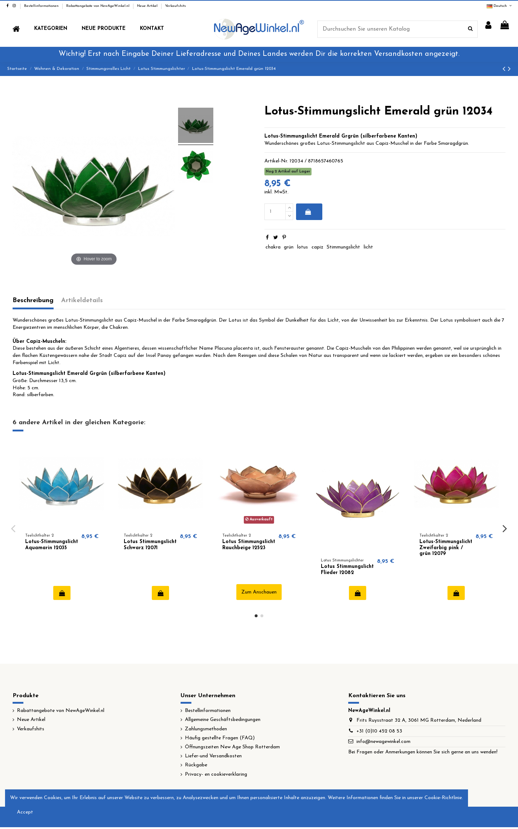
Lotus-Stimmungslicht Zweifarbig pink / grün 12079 (445, 548)
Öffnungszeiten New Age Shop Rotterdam (232, 747)
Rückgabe (196, 765)
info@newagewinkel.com (383, 741)
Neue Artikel (148, 6)
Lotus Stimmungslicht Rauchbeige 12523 (248, 545)
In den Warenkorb (308, 212)
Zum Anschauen (259, 592)
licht (368, 247)
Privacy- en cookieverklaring (216, 774)
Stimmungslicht (343, 247)
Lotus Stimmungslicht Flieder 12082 (347, 569)
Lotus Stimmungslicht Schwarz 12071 (150, 545)
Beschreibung (33, 300)
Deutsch (500, 6)
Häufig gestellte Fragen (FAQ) (220, 738)
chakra (273, 247)
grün (289, 247)
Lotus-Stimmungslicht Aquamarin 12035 (51, 545)
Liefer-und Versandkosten (213, 756)
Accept (25, 812)
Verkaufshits (175, 6)
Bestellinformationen (42, 6)
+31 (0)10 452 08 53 (379, 731)
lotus (302, 247)
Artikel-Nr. (276, 161)
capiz (317, 247)
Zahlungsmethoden (206, 729)
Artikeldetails (82, 300)
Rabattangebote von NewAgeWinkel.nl (98, 6)
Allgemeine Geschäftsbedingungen (222, 719)
